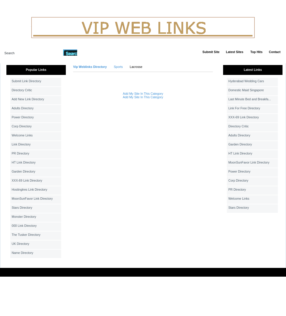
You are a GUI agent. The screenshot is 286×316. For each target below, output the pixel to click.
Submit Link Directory (26, 81)
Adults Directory (22, 108)
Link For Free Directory (244, 108)
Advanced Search (92, 52)
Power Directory (23, 117)
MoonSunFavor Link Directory (32, 198)
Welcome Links (22, 135)
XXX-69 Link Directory (27, 180)
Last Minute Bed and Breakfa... (249, 99)
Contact (274, 52)
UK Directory (20, 243)
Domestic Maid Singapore (246, 90)
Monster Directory (24, 216)
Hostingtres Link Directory (29, 189)
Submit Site (211, 52)
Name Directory (22, 252)
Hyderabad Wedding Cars (246, 81)
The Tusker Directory (26, 234)
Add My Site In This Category (143, 93)
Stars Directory (22, 207)
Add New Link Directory (28, 99)
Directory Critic (22, 90)
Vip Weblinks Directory (90, 67)
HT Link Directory (24, 162)
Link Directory (21, 144)
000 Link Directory (24, 225)
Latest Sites (234, 52)
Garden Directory (23, 171)
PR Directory (20, 153)
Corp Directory (22, 126)
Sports (118, 67)
